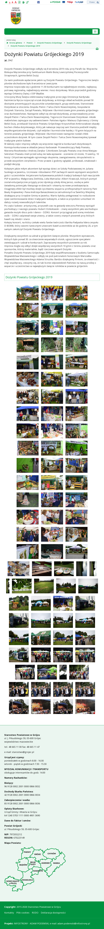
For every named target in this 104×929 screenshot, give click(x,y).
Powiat (30, 43)
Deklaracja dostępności (53, 912)
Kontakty (9, 912)
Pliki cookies (22, 912)
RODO (35, 912)
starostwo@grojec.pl (23, 752)
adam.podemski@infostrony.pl (73, 923)
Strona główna (14, 43)
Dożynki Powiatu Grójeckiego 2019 (25, 46)
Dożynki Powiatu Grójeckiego (49, 43)
